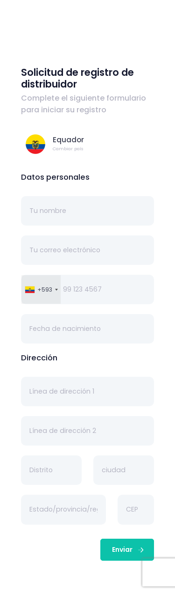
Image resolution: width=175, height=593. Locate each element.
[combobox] (41, 289)
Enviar (128, 549)
